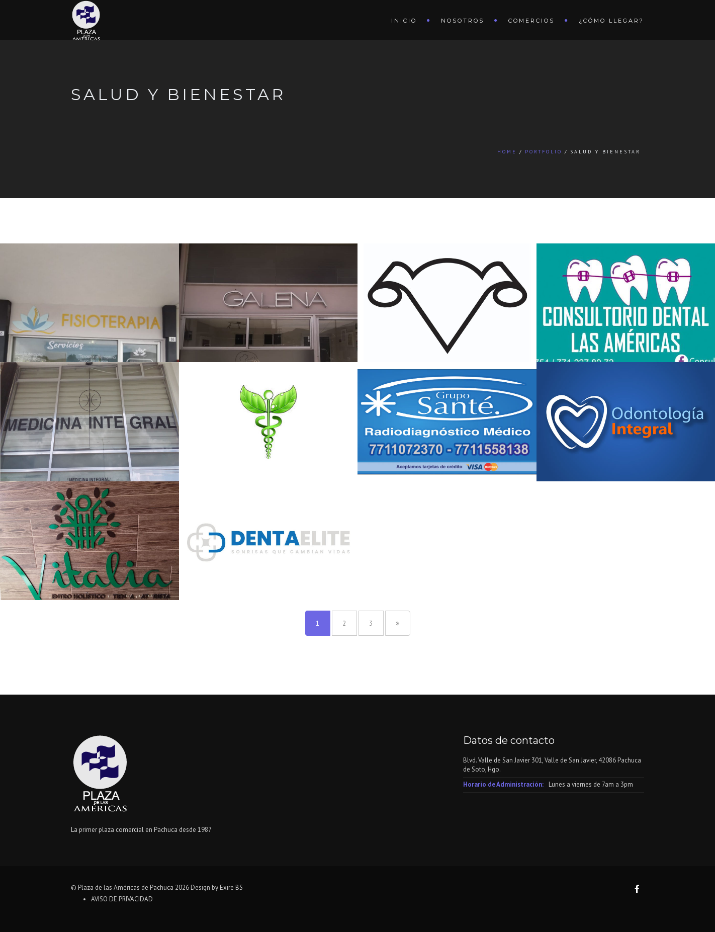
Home (507, 151)
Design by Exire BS (217, 887)
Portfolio (543, 151)
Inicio (404, 20)
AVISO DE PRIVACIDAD (122, 899)
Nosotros (462, 20)
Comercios (531, 20)
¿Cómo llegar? (611, 20)
